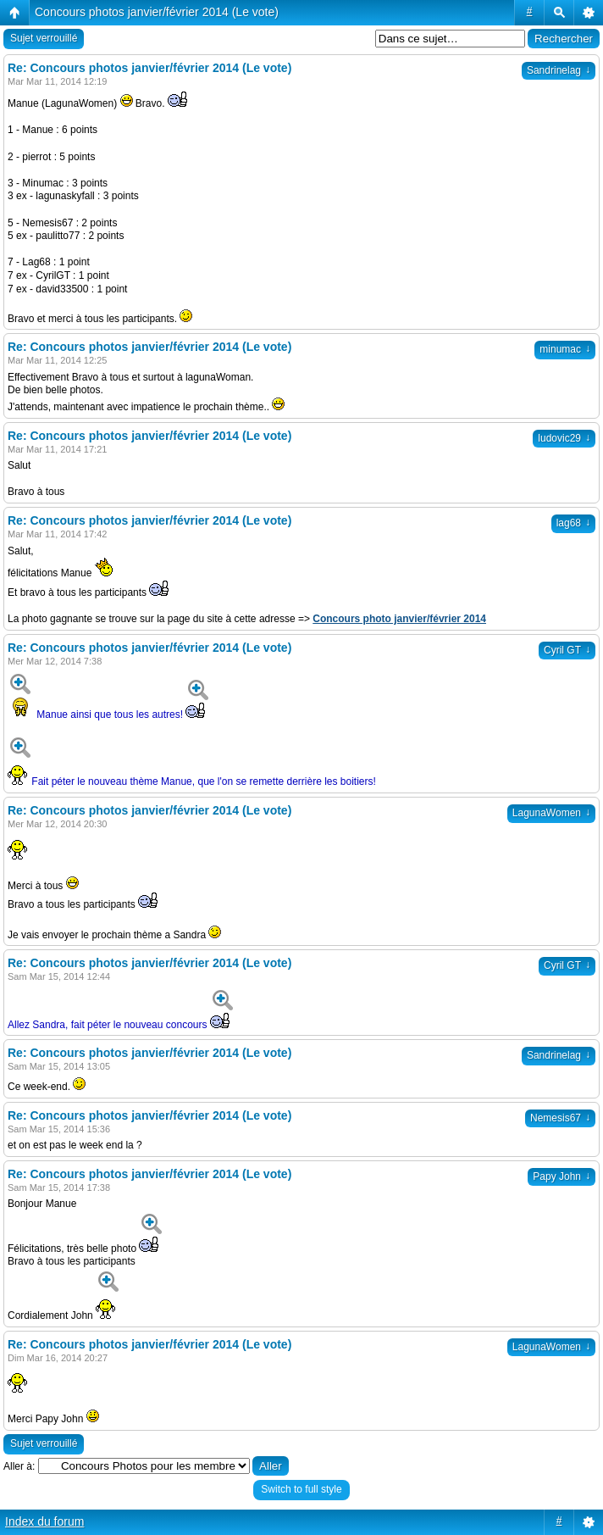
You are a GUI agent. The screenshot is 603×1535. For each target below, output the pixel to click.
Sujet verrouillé (43, 38)
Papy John (561, 1176)
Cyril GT (567, 650)
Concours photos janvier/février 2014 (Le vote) (157, 12)
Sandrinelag (558, 70)
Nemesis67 (560, 1118)
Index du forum (44, 1521)
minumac (564, 349)
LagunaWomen (551, 813)
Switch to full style (301, 1489)
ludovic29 (564, 438)
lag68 (573, 523)
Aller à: (19, 1466)
